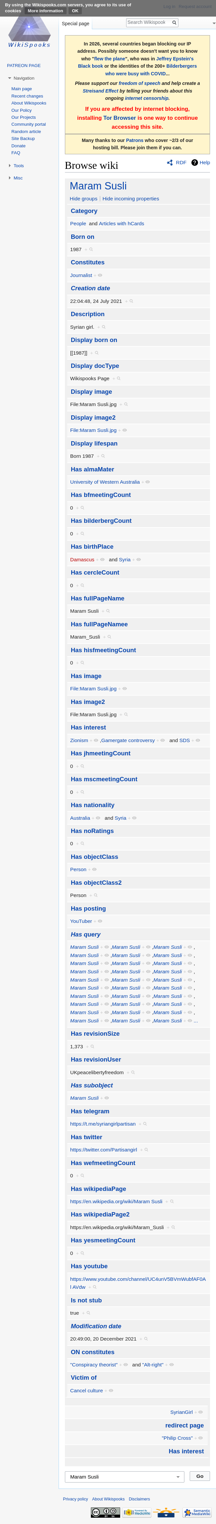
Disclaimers (139, 1499)
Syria (124, 559)
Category (84, 210)
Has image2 (88, 701)
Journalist (81, 275)
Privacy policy (75, 1499)
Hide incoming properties (131, 198)
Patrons (134, 140)
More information (45, 10)
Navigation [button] (24, 78)
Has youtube (89, 1266)
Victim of (84, 1377)
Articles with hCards (121, 223)
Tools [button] (19, 165)
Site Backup (23, 138)
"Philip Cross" (177, 1438)
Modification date (96, 1326)
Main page (21, 88)
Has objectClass (94, 856)
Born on (83, 236)
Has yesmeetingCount (103, 1240)
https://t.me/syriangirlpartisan (103, 1124)
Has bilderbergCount (101, 520)
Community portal (28, 124)
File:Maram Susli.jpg (93, 430)
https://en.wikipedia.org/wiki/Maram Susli (116, 1201)
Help (205, 162)
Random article (26, 131)
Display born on (94, 339)
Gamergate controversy (128, 740)
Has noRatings (92, 830)
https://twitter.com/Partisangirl (103, 1149)
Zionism (79, 740)
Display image (91, 391)
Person (78, 869)
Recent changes (27, 96)
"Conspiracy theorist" (94, 1364)
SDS (184, 740)
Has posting (88, 908)
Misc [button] (18, 177)
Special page (76, 23)
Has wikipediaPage (98, 1188)
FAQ (15, 152)
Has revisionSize (95, 1033)
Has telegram (90, 1111)
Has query (86, 934)
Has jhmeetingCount (101, 753)
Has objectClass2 (96, 882)
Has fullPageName (97, 598)
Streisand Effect (100, 91)
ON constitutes (92, 1352)
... (196, 1020)
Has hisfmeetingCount (103, 650)
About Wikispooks (28, 103)
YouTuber (81, 921)
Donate (18, 145)
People (78, 223)
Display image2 (93, 417)
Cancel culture (86, 1390)
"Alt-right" (152, 1364)
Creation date (90, 288)
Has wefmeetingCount (103, 1162)
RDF (181, 162)
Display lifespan (94, 443)
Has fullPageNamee (99, 624)
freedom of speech (139, 83)
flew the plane (109, 58)
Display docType (95, 365)
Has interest (88, 727)
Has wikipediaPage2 (100, 1214)
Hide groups (84, 198)
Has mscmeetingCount (104, 779)
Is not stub (86, 1300)
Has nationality (92, 804)
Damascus (82, 559)
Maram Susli (98, 186)
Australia (80, 818)
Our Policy (21, 110)
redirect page (184, 1425)
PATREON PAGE (24, 65)
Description (88, 314)
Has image (86, 675)
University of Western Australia (105, 482)
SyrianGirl (181, 1412)
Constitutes (88, 262)
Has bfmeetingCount (101, 494)
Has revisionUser (96, 1059)
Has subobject (92, 1085)
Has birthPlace (92, 546)
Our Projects (23, 117)
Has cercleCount (95, 572)
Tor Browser (119, 118)
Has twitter (86, 1137)
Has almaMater (92, 469)
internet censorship (146, 98)
